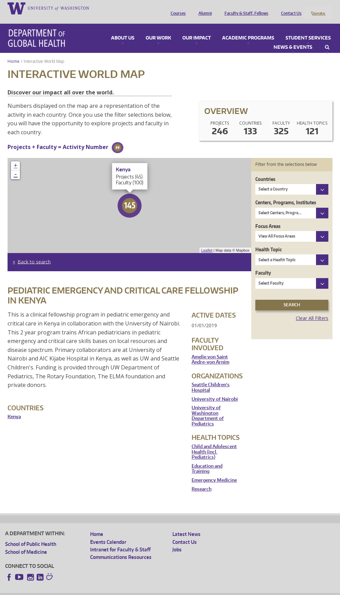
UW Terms (123, 589)
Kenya (14, 407)
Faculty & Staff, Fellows (245, 8)
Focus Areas (267, 217)
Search (327, 38)
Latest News (186, 525)
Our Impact (196, 28)
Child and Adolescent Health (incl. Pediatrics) (214, 443)
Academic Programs (248, 28)
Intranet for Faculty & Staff (120, 540)
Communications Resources (120, 548)
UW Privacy (96, 589)
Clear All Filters (312, 309)
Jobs (177, 540)
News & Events (293, 38)
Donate (318, 8)
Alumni (203, 8)
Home (14, 52)
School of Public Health (30, 535)
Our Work (158, 28)
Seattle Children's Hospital (211, 378)
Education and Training (207, 459)
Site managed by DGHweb (165, 589)
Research (201, 479)
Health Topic (268, 240)
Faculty (263, 264)
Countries (265, 170)
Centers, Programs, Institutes (285, 193)
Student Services (308, 28)
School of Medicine (26, 543)
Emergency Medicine (214, 470)
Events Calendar (108, 533)
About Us (122, 28)
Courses (176, 8)
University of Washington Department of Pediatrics (208, 406)
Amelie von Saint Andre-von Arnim (210, 350)
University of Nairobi (215, 389)
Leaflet (206, 241)
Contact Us (289, 8)
